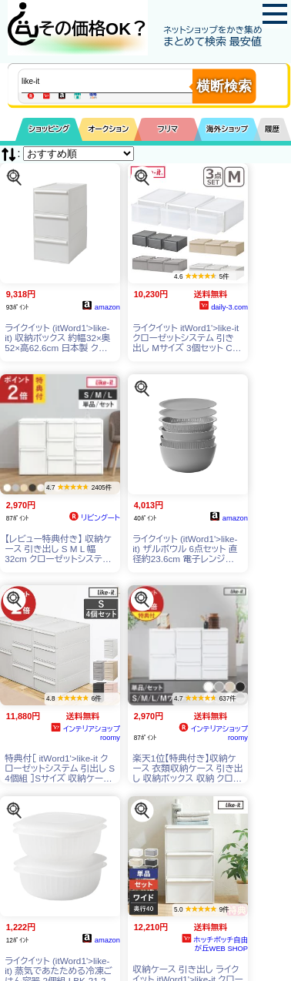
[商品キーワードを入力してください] (119, 80)
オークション (108, 129)
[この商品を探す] (14, 177)
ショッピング (48, 129)
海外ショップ (227, 129)
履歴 (272, 129)
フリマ (168, 129)
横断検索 (224, 86)
